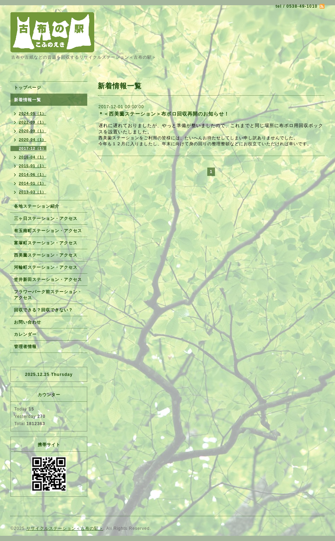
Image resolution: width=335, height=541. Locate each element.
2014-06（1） (32, 174)
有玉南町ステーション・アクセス (48, 230)
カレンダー (25, 334)
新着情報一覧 (27, 99)
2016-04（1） (32, 157)
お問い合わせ (27, 322)
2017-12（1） (32, 148)
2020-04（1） (32, 140)
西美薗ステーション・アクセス (45, 255)
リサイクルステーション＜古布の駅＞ (64, 528)
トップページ (27, 87)
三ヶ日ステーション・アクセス (45, 218)
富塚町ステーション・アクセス (45, 242)
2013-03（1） (32, 192)
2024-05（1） (32, 113)
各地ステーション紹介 (36, 206)
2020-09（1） (32, 131)
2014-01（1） (32, 183)
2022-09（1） (32, 122)
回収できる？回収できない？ (43, 309)
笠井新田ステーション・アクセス (48, 279)
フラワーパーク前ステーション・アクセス (48, 294)
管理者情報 (25, 346)
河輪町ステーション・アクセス (45, 267)
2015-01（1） (32, 166)
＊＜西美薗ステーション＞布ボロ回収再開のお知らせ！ (163, 114)
